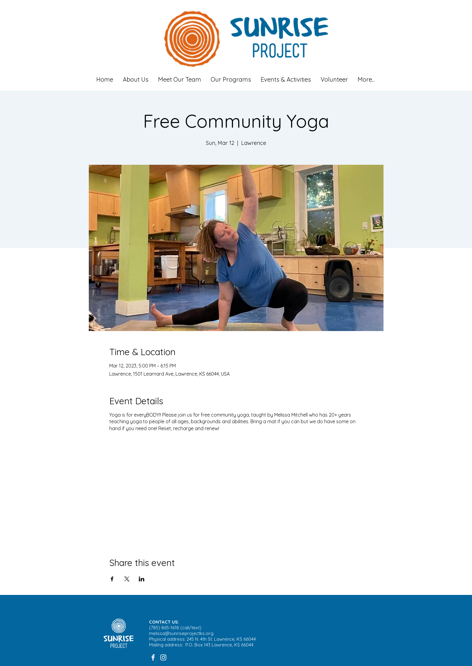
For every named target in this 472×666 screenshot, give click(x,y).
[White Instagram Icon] (163, 657)
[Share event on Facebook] (112, 579)
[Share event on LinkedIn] (141, 579)
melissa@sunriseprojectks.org (181, 633)
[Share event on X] (127, 579)
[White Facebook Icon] (153, 657)
